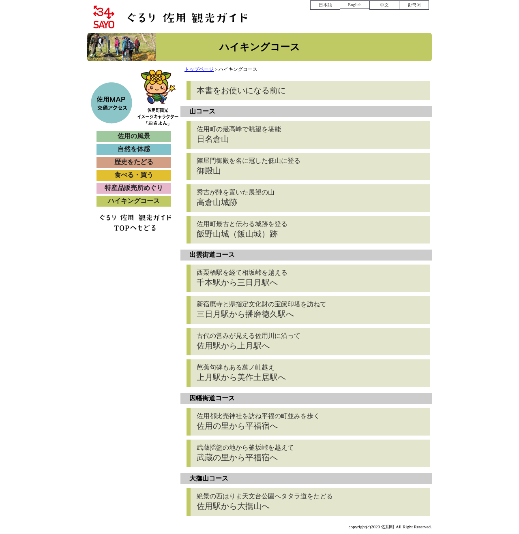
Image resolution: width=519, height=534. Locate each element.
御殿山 (248, 166)
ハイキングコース (134, 200)
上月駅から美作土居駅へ (241, 373)
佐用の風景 (134, 135)
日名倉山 (239, 134)
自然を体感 (134, 148)
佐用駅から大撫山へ (265, 502)
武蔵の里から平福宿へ (245, 453)
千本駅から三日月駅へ (242, 278)
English (355, 4)
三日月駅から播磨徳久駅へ (261, 309)
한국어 (414, 4)
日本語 (325, 4)
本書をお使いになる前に (241, 90)
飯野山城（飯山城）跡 (242, 229)
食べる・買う (133, 174)
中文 (384, 4)
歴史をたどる (133, 161)
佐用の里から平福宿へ (258, 421)
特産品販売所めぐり (134, 187)
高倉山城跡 (236, 198)
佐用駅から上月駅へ (248, 341)
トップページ (199, 69)
